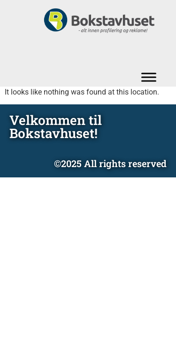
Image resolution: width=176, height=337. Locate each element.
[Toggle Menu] (148, 77)
